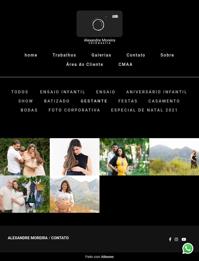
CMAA (126, 64)
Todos (20, 92)
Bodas (29, 110)
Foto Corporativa (75, 110)
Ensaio (106, 92)
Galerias (101, 55)
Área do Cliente (84, 64)
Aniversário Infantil (156, 92)
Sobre (167, 55)
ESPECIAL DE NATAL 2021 (144, 110)
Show (25, 101)
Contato (136, 55)
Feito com (99, 257)
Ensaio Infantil (63, 92)
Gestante (94, 101)
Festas (128, 101)
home (31, 55)
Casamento (164, 101)
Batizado (57, 101)
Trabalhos (64, 55)
